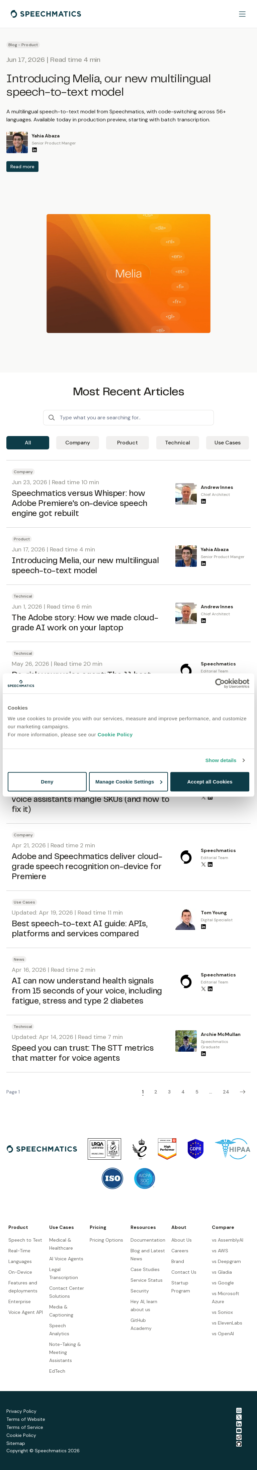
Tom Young (214, 913)
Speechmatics (218, 664)
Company (77, 442)
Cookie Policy (115, 734)
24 (226, 1092)
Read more (22, 167)
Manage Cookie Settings (128, 781)
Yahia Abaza (46, 136)
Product (127, 442)
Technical (177, 442)
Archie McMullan (221, 1034)
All (28, 442)
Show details (221, 760)
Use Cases (228, 442)
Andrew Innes (217, 487)
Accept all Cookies (210, 781)
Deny (47, 781)
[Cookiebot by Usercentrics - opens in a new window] (220, 683)
